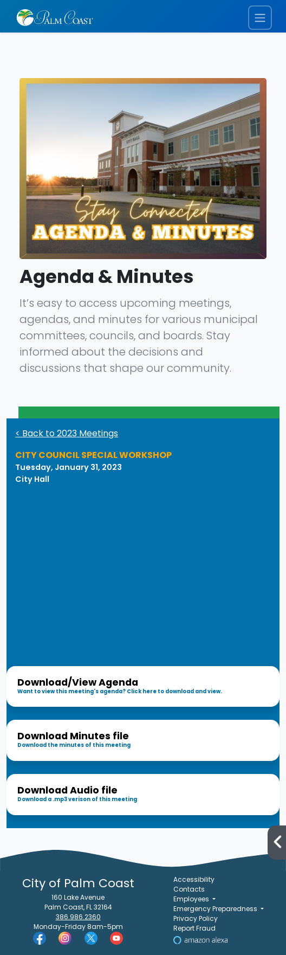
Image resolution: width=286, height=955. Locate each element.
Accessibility (193, 879)
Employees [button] (192, 899)
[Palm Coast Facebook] (39, 938)
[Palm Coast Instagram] (65, 938)
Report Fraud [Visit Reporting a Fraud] (194, 928)
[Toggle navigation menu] (260, 17)
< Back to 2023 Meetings (66, 433)
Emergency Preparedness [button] (216, 908)
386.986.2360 (78, 916)
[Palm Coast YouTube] (116, 938)
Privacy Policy (195, 918)
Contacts (189, 889)
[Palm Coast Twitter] (91, 938)
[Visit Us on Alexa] (200, 939)
